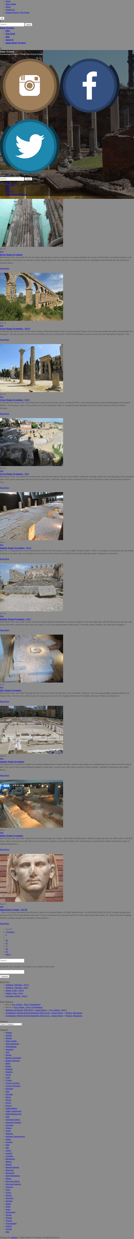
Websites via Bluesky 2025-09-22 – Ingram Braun (26, 1010)
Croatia (9, 1080)
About (8, 7)
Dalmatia (9, 1089)
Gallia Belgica (11, 1108)
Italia (8, 1145)
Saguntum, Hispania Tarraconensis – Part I (15, 619)
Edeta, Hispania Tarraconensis (10, 690)
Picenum (9, 1187)
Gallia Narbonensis (13, 1114)
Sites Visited (11, 4)
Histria (8, 1139)
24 (7, 952)
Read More (4, 269)
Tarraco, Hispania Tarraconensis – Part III (15, 328)
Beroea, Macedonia (74, 1013)
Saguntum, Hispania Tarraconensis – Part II (15, 548)
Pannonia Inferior (13, 1181)
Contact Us (10, 10)
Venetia (9, 1229)
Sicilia (8, 1207)
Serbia (8, 1204)
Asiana (8, 1055)
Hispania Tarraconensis (15, 1136)
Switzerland (10, 1212)
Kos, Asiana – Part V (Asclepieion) (26, 1005)
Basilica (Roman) (13, 1061)
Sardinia (9, 1201)
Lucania (9, 1153)
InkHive (14, 1238)
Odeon (8, 1179)
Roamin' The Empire (7, 27)
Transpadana (11, 1223)
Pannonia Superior (13, 1184)
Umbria (9, 1226)
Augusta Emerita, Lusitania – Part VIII (13, 909)
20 (7, 940)
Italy (7, 1148)
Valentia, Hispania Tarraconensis (11, 835)
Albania (9, 1038)
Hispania (9, 1134)
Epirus (8, 1097)
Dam (8, 1092)
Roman (9, 1195)
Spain (8, 1209)
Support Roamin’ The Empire (17, 13)
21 (7, 943)
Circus (8, 1075)
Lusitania (9, 1156)
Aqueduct (10, 1049)
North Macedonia (13, 1176)
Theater (9, 1218)
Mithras (9, 1162)
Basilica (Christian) (13, 1058)
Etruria (8, 1100)
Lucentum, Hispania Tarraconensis (12, 761)
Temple (9, 1215)
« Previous (10, 932)
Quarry (8, 1193)
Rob (1, 252)
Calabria (9, 1072)
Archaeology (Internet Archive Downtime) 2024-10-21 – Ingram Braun (34, 1016)
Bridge (8, 1066)
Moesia (9, 1165)
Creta (8, 1078)
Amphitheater (11, 1047)
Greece (9, 1128)
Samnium (10, 1198)
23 (7, 949)
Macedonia (10, 1159)
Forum (8, 1103)
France (8, 1106)
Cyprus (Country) (13, 1083)
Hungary (9, 1142)
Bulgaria (9, 1069)
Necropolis (10, 1173)
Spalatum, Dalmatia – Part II (17, 985)
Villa (7, 1232)
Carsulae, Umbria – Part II (16, 996)
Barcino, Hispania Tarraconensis (11, 254)
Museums (10, 1170)
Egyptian (9, 1094)
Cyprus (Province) (13, 1086)
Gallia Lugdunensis (13, 1111)
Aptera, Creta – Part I (14, 993)
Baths (8, 1064)
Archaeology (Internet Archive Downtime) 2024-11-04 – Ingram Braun (34, 1013)
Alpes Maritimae (12, 1044)
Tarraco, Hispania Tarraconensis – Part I (14, 473)
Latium (8, 1151)
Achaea (9, 1033)
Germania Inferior (13, 1120)
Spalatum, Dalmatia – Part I (17, 988)
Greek (8, 1131)
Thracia (9, 1221)
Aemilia (9, 1035)
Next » (8, 955)
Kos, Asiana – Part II (58, 1010)
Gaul (8, 1117)
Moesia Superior (12, 1167)
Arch (7, 1052)
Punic (8, 1190)
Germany (9, 1125)
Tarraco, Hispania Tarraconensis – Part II (14, 399)
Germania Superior (13, 1122)
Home (8, 1)
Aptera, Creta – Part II (15, 991)
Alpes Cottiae (11, 1041)
